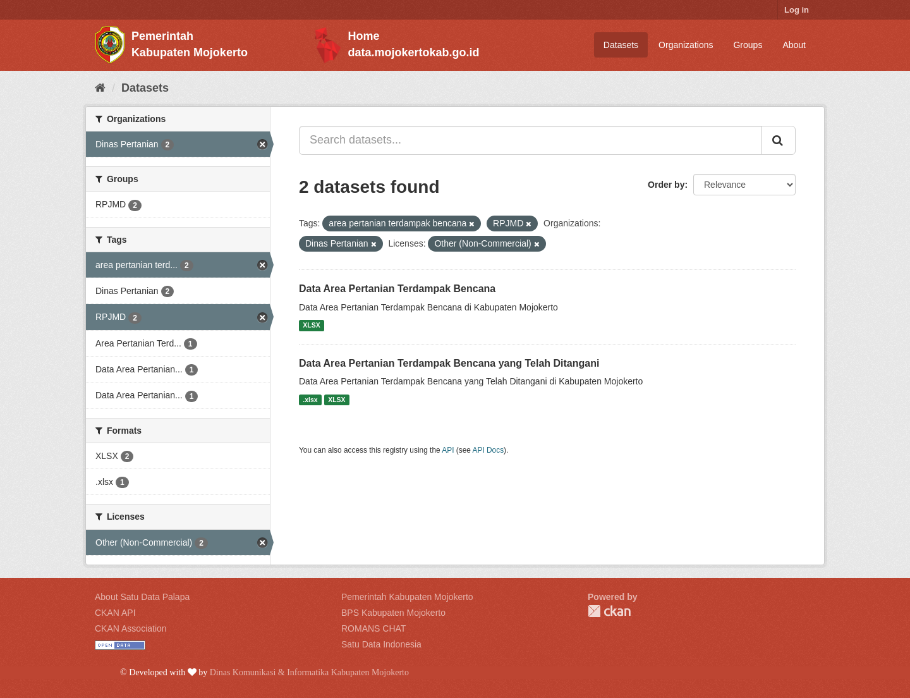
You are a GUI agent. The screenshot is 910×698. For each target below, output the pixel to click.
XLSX (311, 325)
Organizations (685, 45)
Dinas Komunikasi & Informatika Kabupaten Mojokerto (309, 672)
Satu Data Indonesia (381, 644)
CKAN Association (131, 628)
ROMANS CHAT (373, 628)
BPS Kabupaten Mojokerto (393, 613)
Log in (796, 10)
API (448, 450)
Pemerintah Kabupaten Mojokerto (407, 597)
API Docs (488, 450)
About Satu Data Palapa (142, 597)
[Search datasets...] (530, 140)
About (794, 45)
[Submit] (778, 140)
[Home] (100, 88)
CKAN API (115, 613)
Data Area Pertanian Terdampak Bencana (397, 288)
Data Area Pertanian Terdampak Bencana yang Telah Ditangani (449, 363)
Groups (747, 45)
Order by (666, 185)
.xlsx (310, 399)
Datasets (621, 45)
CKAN (609, 611)
